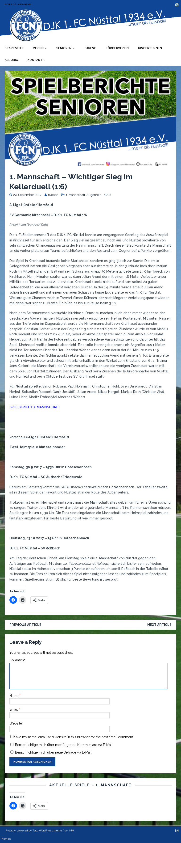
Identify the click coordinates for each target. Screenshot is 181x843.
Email (14, 709)
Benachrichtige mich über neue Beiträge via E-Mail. (53, 752)
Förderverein (117, 48)
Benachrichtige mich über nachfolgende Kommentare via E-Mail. (64, 745)
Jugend (90, 48)
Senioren (64, 48)
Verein (38, 48)
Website (15, 723)
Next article (159, 625)
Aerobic (11, 60)
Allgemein (93, 195)
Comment (17, 660)
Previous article (25, 625)
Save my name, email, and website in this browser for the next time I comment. (74, 737)
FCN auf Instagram (18, 4)
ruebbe (53, 195)
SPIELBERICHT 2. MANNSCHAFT (34, 407)
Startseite (14, 48)
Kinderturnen (150, 48)
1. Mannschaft (75, 195)
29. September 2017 (27, 195)
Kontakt (35, 60)
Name (14, 696)
